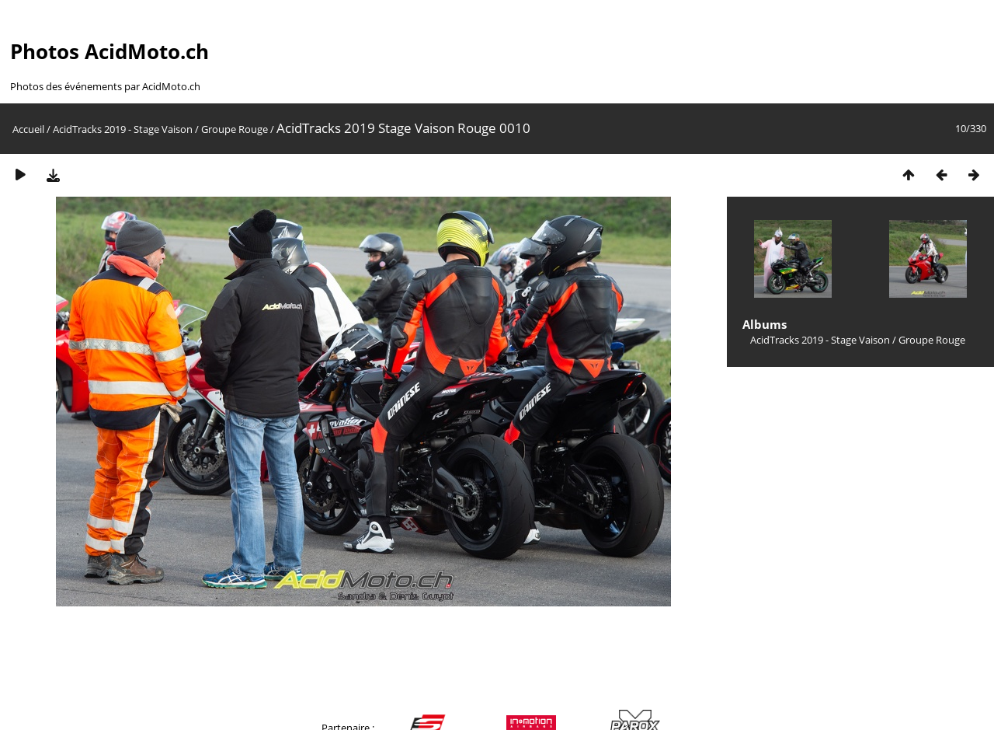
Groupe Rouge (234, 129)
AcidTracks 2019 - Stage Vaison (123, 129)
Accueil (28, 129)
